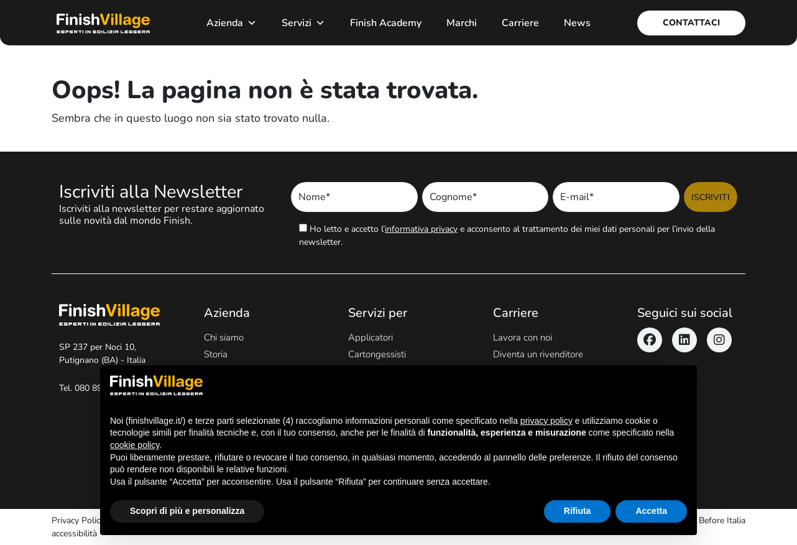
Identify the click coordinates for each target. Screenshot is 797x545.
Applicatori (370, 337)
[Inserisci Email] (616, 197)
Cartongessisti (377, 354)
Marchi (461, 23)
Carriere (520, 23)
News (577, 23)
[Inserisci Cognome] (486, 197)
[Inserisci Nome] (354, 197)
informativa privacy (421, 229)
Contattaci (691, 23)
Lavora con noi (522, 337)
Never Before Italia (709, 520)
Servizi (303, 23)
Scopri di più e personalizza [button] (187, 511)
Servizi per (377, 313)
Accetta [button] (651, 511)
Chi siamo (224, 337)
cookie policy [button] (134, 445)
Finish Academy (386, 23)
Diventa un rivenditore (538, 354)
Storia (216, 354)
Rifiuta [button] (577, 511)
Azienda (231, 23)
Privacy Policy (78, 520)
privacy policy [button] (546, 421)
